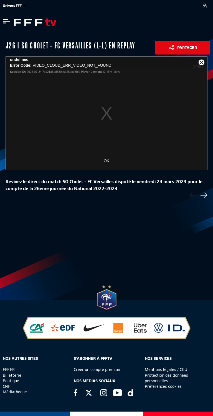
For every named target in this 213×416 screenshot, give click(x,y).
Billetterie (12, 375)
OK (106, 161)
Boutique (11, 381)
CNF (6, 386)
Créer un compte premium (97, 369)
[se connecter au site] (204, 6)
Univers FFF (15, 6)
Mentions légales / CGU (166, 369)
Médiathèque (15, 392)
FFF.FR (9, 369)
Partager (187, 47)
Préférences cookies (163, 386)
